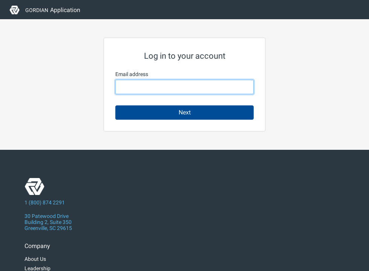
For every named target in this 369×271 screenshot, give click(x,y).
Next (185, 112)
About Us (35, 259)
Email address (131, 74)
